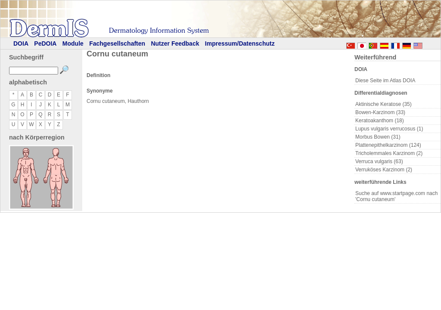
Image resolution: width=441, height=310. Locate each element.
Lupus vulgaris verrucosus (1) (389, 129)
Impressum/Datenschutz (240, 43)
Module (73, 43)
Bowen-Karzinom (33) (380, 112)
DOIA (20, 43)
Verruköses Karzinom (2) (383, 170)
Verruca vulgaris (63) (379, 161)
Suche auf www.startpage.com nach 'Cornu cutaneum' (396, 196)
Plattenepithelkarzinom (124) (388, 145)
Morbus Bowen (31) (378, 137)
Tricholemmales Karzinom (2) (388, 153)
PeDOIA (45, 43)
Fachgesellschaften (117, 43)
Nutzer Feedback (175, 43)
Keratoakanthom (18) (379, 121)
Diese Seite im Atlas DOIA (385, 81)
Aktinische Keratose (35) (383, 104)
